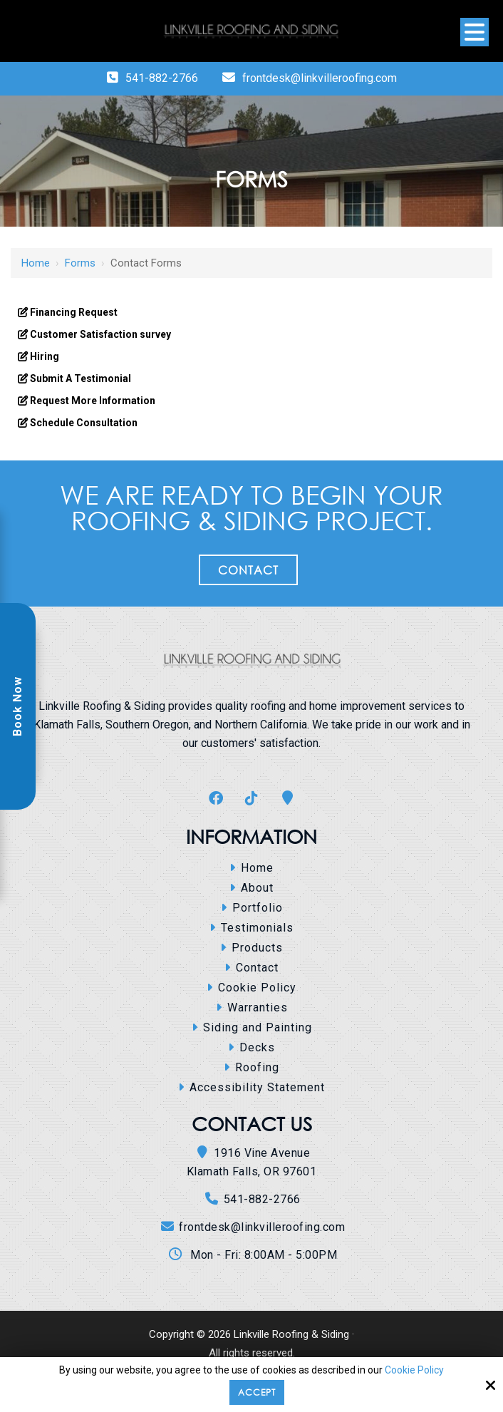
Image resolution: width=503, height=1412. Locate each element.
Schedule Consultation (83, 422)
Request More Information (91, 400)
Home (35, 263)
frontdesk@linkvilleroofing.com (319, 78)
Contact (248, 569)
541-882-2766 (161, 78)
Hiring (43, 356)
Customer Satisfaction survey (99, 334)
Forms (80, 263)
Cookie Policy (414, 1370)
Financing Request (73, 312)
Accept (257, 1392)
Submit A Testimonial (79, 378)
